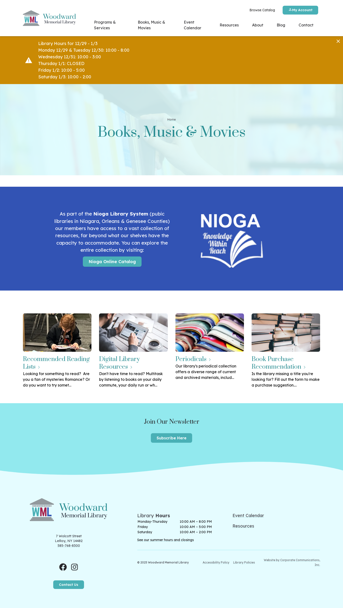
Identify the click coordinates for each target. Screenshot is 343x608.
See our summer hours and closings (165, 540)
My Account (300, 10)
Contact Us (68, 585)
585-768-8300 (69, 545)
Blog (281, 25)
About (257, 25)
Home (171, 119)
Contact (306, 25)
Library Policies (244, 562)
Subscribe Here (171, 438)
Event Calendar (192, 25)
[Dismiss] (338, 41)
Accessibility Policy (216, 562)
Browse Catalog (262, 10)
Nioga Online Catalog (112, 261)
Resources (229, 25)
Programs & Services (105, 25)
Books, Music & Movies (151, 25)
